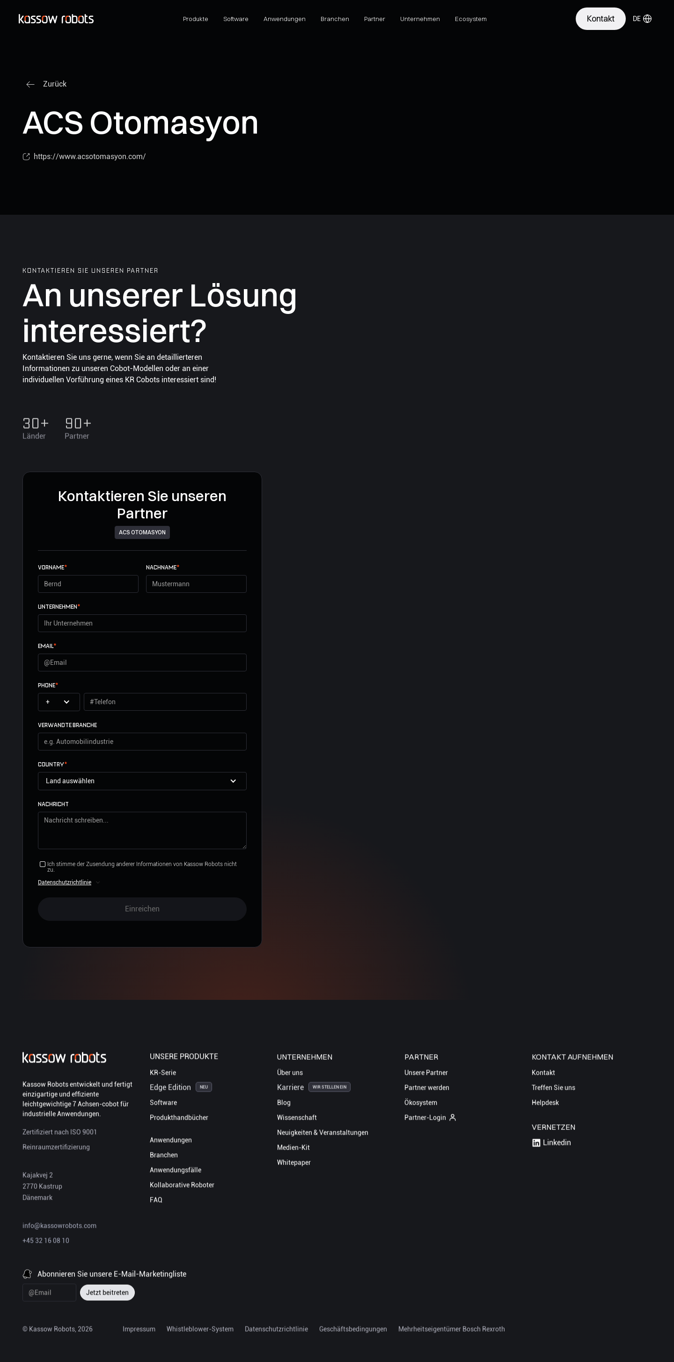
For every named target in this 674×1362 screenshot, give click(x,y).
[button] (195, 18)
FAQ (156, 1201)
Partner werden (426, 1089)
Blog (284, 1103)
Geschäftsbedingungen (353, 1330)
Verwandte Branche (67, 724)
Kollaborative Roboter (182, 1186)
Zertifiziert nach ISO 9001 (59, 1133)
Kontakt (543, 1074)
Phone (48, 685)
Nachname (162, 567)
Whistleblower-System (200, 1330)
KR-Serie (163, 1074)
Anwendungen (171, 1141)
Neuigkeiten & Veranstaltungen (322, 1133)
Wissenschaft (297, 1118)
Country (52, 764)
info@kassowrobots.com (59, 1227)
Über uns (290, 1074)
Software (163, 1103)
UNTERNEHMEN (59, 606)
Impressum (139, 1330)
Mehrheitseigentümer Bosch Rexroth (451, 1330)
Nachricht (53, 804)
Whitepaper (294, 1163)
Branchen (164, 1156)
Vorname (52, 567)
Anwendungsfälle (175, 1171)
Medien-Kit (293, 1148)
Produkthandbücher (179, 1118)
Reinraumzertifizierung (56, 1148)
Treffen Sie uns (553, 1089)
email (47, 645)
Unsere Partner (426, 1074)
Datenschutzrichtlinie (64, 882)
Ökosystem (420, 1103)
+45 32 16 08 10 (45, 1241)
